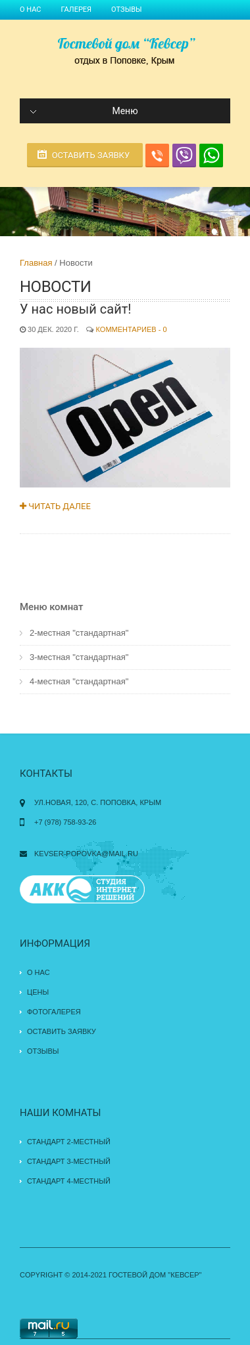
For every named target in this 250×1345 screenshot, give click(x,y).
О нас (30, 9)
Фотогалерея (54, 1012)
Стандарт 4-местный (69, 1181)
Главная (36, 263)
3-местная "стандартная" (79, 657)
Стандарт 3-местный (69, 1161)
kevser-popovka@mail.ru (86, 854)
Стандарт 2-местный (69, 1142)
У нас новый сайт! (75, 309)
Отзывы (126, 9)
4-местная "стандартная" (79, 681)
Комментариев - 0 (131, 329)
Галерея (76, 9)
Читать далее (55, 506)
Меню (84, 111)
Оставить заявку (91, 155)
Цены (38, 992)
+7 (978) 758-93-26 (65, 822)
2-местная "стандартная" (79, 633)
